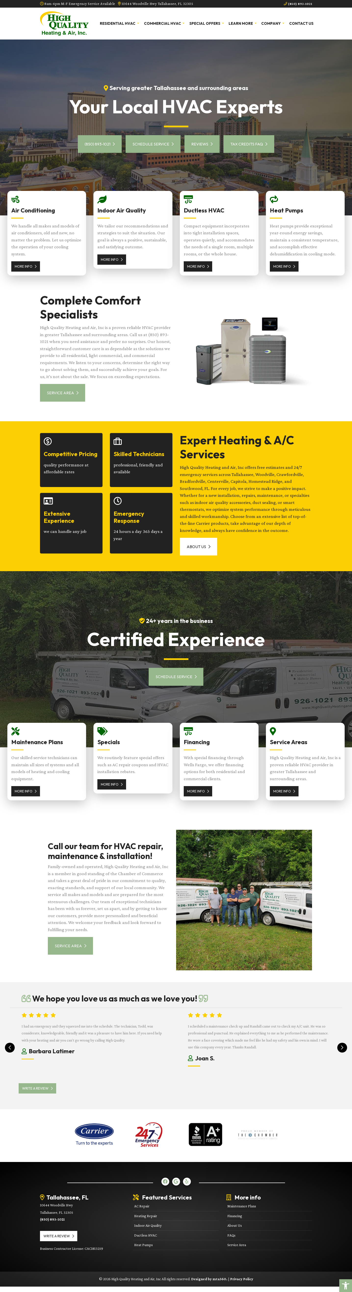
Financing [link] (234, 1221)
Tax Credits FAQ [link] (252, 143)
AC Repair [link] (141, 1212)
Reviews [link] (203, 143)
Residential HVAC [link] (118, 23)
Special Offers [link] (205, 23)
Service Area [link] (63, 393)
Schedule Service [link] (151, 143)
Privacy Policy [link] (241, 1284)
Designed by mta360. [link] (209, 1284)
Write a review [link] (40, 1094)
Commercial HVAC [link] (163, 23)
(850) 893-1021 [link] (296, 4)
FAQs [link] (231, 1241)
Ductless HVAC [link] (145, 1241)
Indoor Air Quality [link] (148, 1231)
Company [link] (271, 23)
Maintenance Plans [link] (241, 1212)
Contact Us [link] (301, 23)
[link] (345, 1285)
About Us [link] (199, 549)
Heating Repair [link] (145, 1221)
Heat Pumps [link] (143, 1250)
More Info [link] (26, 266)
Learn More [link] (241, 23)
